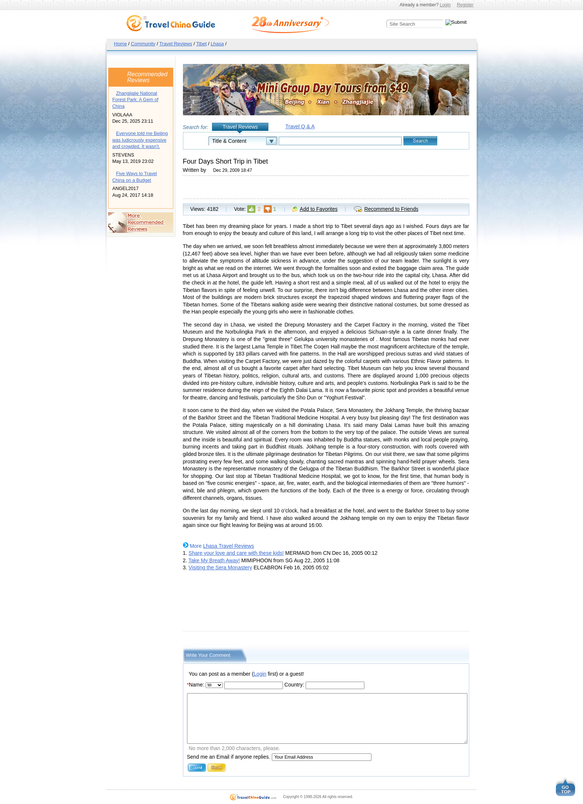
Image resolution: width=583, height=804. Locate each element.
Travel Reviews (175, 43)
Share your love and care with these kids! (236, 553)
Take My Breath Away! (214, 560)
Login (445, 4)
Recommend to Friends (391, 209)
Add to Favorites (319, 209)
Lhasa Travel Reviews (228, 546)
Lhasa (217, 43)
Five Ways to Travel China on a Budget (134, 177)
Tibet (201, 43)
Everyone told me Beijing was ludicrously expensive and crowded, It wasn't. (140, 140)
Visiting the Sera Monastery (220, 567)
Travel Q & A (300, 126)
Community (143, 43)
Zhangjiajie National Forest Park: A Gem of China (135, 100)
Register (465, 4)
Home (120, 43)
